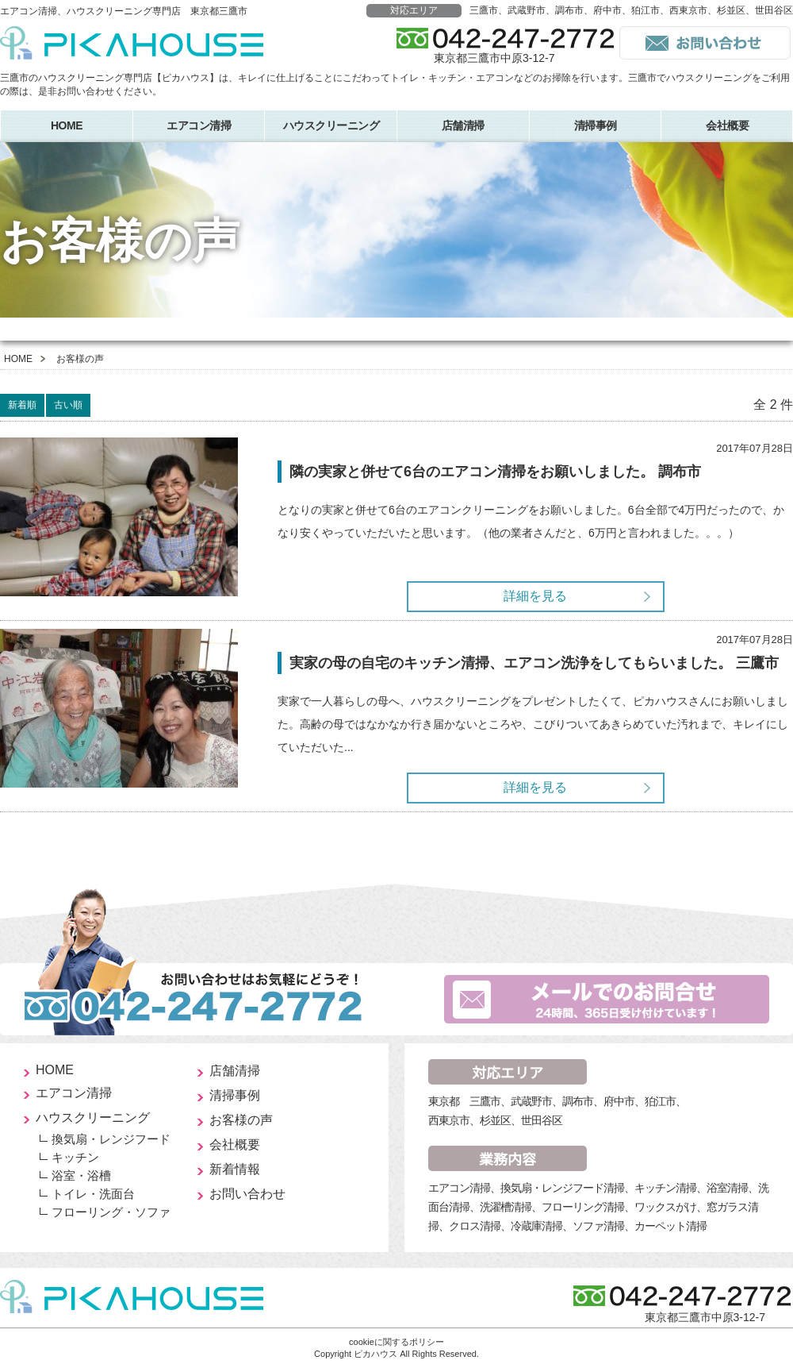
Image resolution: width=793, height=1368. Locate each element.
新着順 (22, 404)
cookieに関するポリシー (396, 1342)
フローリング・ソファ (111, 1212)
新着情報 (234, 1169)
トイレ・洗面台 (93, 1193)
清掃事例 (595, 125)
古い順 (68, 404)
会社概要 (234, 1144)
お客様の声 (241, 1120)
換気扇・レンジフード (111, 1139)
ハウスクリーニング (331, 125)
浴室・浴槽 (81, 1175)
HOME (66, 125)
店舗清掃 (463, 125)
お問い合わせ (247, 1193)
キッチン (75, 1157)
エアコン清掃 (199, 125)
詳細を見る (535, 596)
